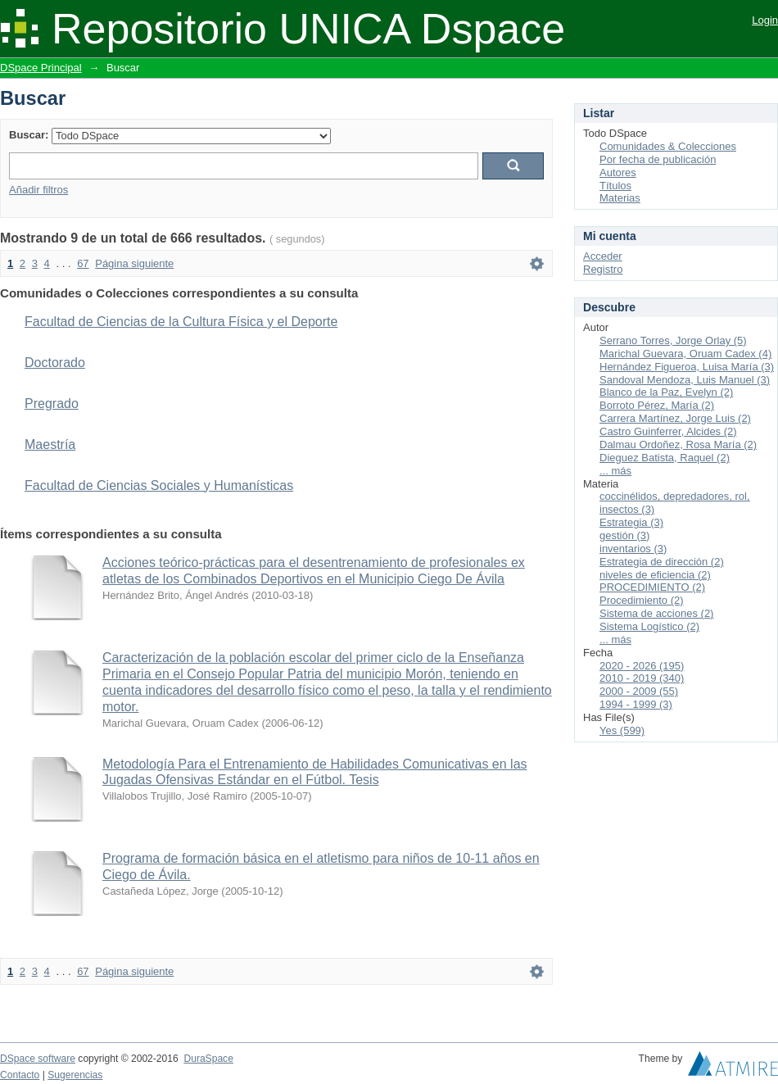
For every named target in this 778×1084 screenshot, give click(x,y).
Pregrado (52, 403)
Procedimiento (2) (641, 600)
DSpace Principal (41, 67)
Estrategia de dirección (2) (661, 562)
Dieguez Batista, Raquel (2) (664, 457)
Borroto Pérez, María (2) (656, 405)
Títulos (615, 185)
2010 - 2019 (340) (641, 678)
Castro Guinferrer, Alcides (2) (668, 431)
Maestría (50, 444)
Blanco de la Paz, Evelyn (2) (666, 392)
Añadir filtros (38, 190)
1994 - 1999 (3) (635, 704)
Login (765, 20)
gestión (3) (624, 535)
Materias (619, 198)
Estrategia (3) (631, 522)
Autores (617, 172)
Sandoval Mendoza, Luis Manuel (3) (684, 380)
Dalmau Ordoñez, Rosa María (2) (678, 444)
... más (615, 471)
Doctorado (55, 363)
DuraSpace (208, 1058)
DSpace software (37, 1058)
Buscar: (28, 135)
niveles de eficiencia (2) (655, 575)
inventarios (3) (633, 548)
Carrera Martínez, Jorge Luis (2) (675, 418)
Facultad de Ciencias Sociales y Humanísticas (159, 485)
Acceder (602, 256)
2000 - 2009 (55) (638, 691)
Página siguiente (134, 263)
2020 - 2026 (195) (641, 666)
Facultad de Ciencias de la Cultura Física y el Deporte (181, 322)
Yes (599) (622, 730)
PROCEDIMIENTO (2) (652, 587)
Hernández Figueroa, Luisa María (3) (686, 367)
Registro (602, 269)
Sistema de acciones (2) (656, 613)
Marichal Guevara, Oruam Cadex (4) (685, 353)
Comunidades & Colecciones (667, 146)
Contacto (19, 1075)
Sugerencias (74, 1075)
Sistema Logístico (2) (649, 626)
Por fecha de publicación (657, 159)
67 (82, 263)
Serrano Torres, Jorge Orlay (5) (673, 340)
